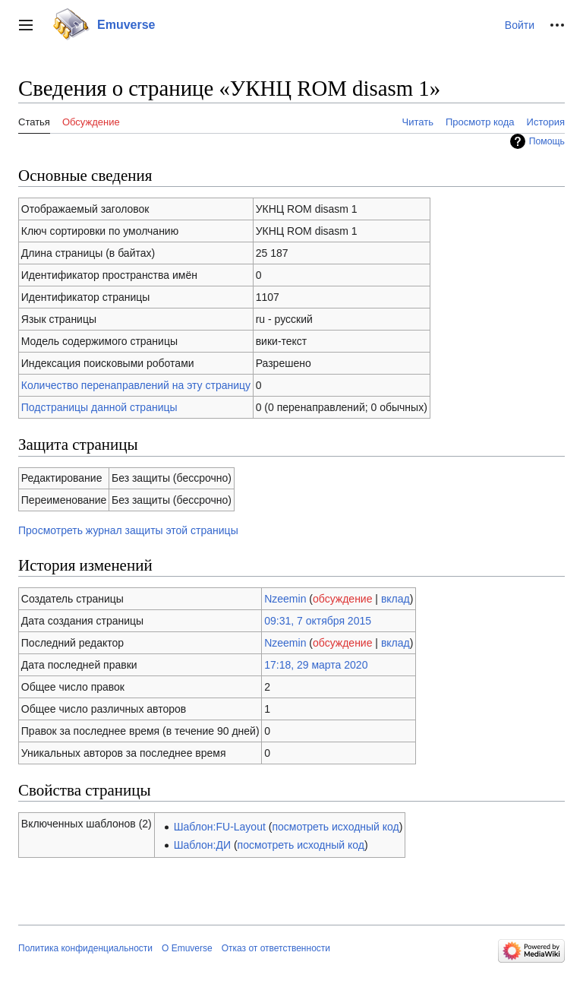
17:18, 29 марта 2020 (315, 665)
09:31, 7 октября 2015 (317, 621)
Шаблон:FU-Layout (220, 827)
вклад (395, 599)
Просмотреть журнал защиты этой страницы (128, 530)
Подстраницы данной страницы (99, 407)
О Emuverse (187, 948)
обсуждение (342, 599)
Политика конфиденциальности (85, 948)
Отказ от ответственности (276, 948)
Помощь (547, 141)
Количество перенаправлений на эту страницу (136, 385)
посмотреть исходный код (335, 827)
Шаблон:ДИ (202, 845)
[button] (26, 25)
